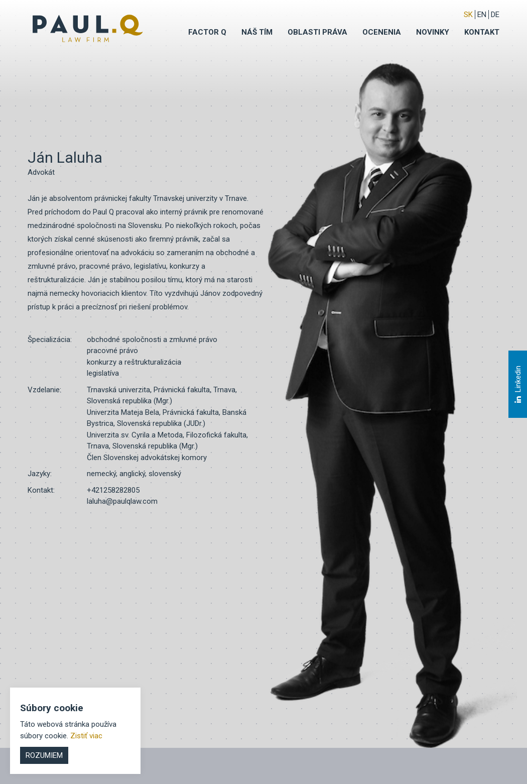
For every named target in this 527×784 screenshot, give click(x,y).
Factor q (207, 32)
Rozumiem (44, 755)
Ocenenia (381, 32)
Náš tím (257, 32)
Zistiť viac (86, 735)
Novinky (432, 32)
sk (468, 14)
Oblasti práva (317, 32)
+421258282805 (113, 490)
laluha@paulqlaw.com (122, 501)
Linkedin (517, 384)
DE (495, 14)
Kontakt (481, 32)
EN (481, 14)
